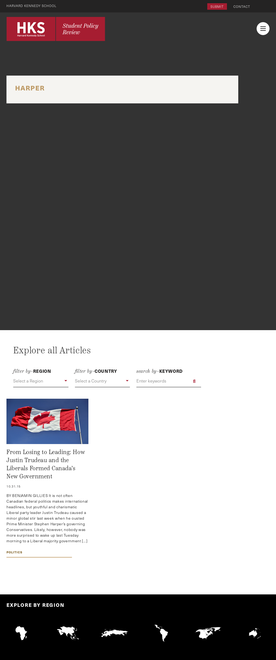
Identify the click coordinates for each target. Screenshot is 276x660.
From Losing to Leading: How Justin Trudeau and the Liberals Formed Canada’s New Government (45, 464)
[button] (40, 381)
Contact (241, 6)
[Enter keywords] (168, 381)
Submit (217, 6)
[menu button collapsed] (263, 28)
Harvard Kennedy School (31, 6)
